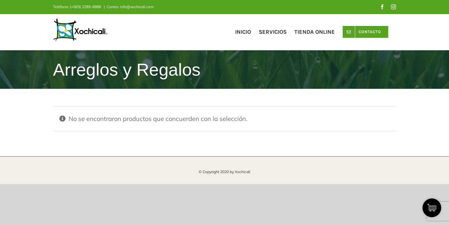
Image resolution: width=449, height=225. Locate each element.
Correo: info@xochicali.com (130, 6)
